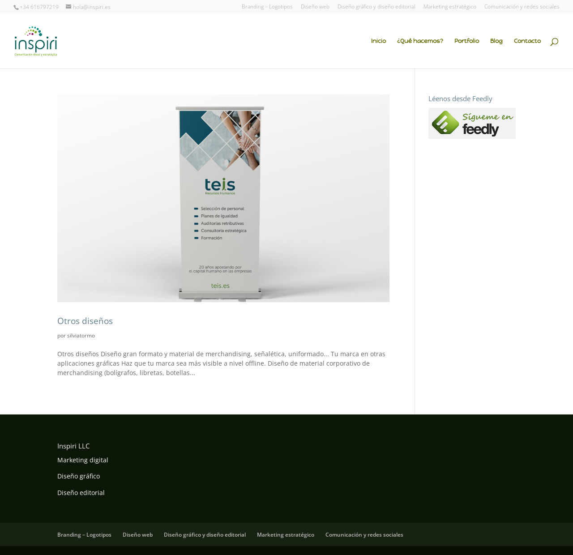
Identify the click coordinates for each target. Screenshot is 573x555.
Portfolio (466, 41)
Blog (496, 41)
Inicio (378, 41)
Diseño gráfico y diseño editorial (376, 7)
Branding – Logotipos (267, 7)
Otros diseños (85, 321)
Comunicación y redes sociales (522, 7)
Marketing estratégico (449, 7)
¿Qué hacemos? (420, 41)
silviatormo (81, 335)
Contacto (527, 41)
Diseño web (315, 7)
